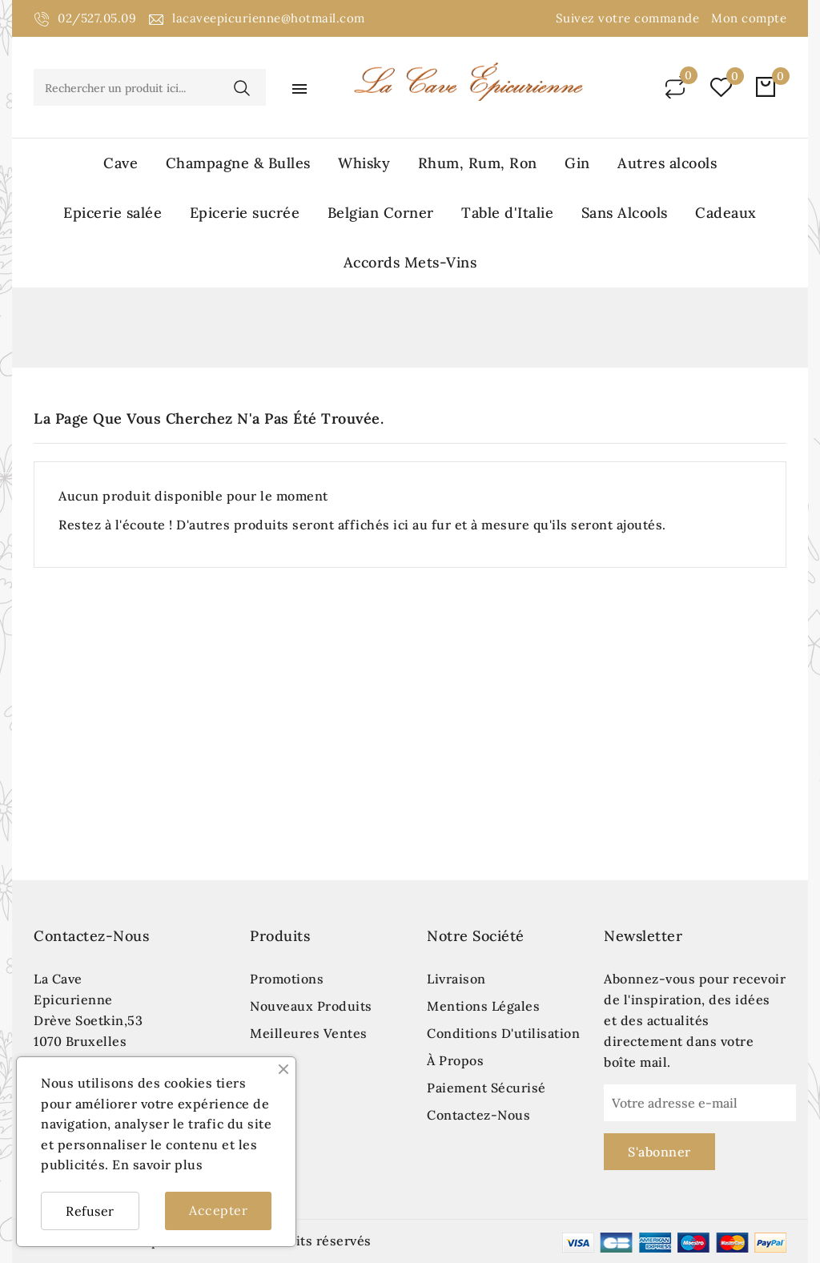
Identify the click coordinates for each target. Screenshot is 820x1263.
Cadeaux (726, 212)
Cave (120, 163)
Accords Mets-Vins (410, 262)
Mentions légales (483, 1006)
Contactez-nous (91, 936)
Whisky (364, 163)
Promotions (287, 979)
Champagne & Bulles (238, 163)
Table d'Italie (507, 212)
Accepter (218, 1210)
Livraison (456, 979)
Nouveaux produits (311, 1006)
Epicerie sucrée (245, 212)
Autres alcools (667, 163)
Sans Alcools (624, 212)
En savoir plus (157, 1164)
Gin (577, 163)
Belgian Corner (381, 212)
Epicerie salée (112, 212)
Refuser (90, 1211)
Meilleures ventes (309, 1033)
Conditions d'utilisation (503, 1033)
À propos (455, 1060)
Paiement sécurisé (486, 1088)
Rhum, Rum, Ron (477, 163)
